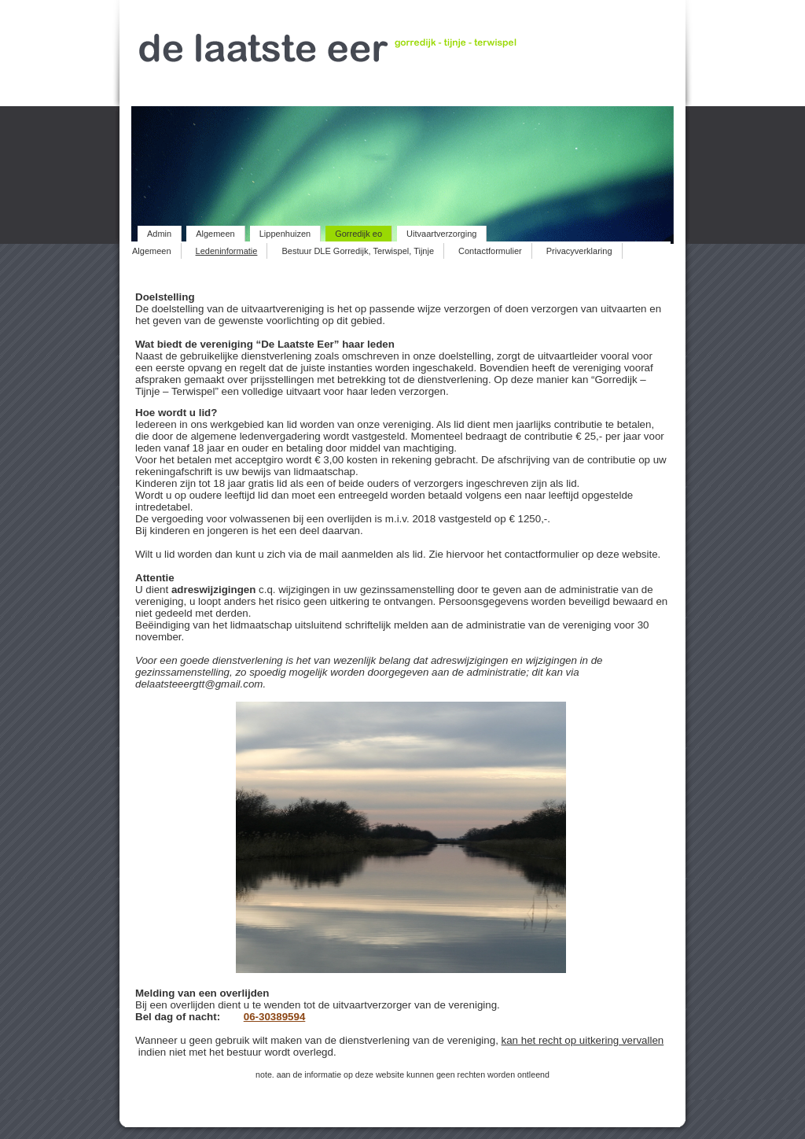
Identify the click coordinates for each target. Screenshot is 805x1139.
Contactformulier (490, 251)
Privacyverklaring (579, 251)
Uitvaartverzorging (441, 233)
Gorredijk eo (358, 233)
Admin (159, 233)
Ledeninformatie (227, 251)
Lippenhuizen (285, 233)
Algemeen (215, 233)
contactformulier (542, 554)
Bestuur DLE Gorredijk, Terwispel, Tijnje (357, 251)
